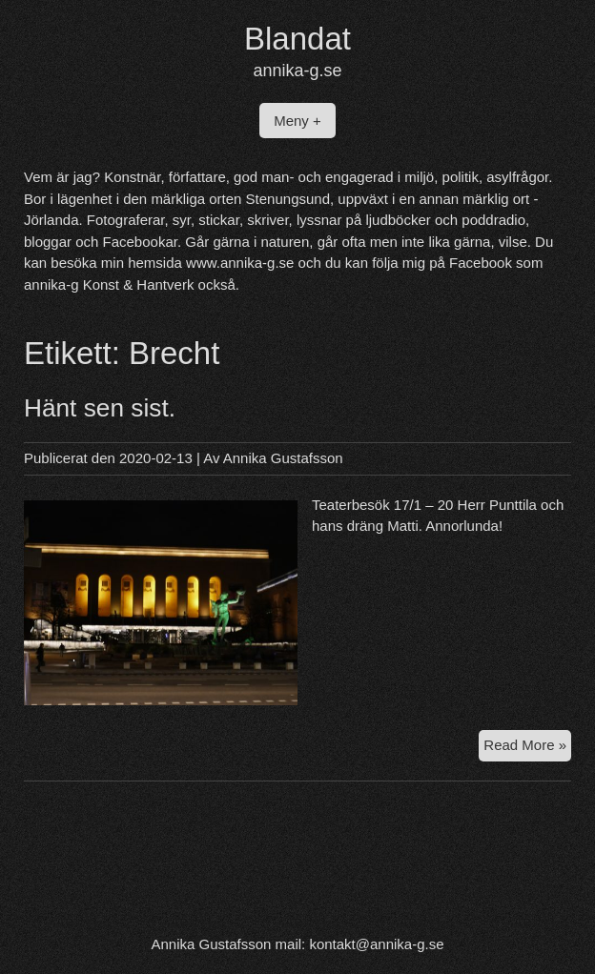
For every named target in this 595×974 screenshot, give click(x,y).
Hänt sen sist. (99, 408)
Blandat (297, 38)
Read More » (527, 747)
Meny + (297, 120)
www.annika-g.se (240, 262)
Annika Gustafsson (283, 458)
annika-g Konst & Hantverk (109, 284)
